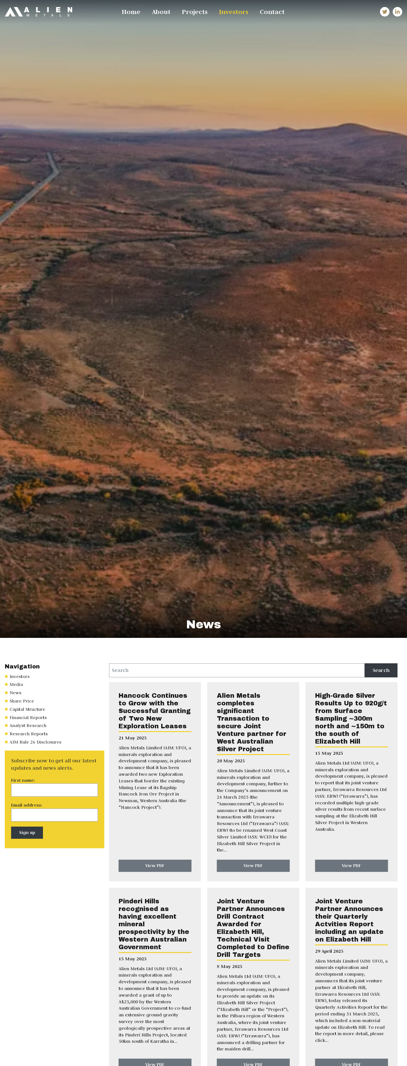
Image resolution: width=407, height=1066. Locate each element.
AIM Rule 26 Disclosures (35, 742)
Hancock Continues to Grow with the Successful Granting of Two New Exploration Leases (154, 711)
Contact (272, 12)
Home (131, 12)
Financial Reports (28, 717)
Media (16, 684)
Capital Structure (27, 709)
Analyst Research (28, 725)
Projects (195, 12)
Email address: (26, 805)
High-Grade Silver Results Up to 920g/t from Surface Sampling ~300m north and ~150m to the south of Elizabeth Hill (351, 718)
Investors (233, 12)
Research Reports (29, 734)
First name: (23, 780)
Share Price (22, 701)
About (161, 12)
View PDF (154, 865)
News (15, 692)
